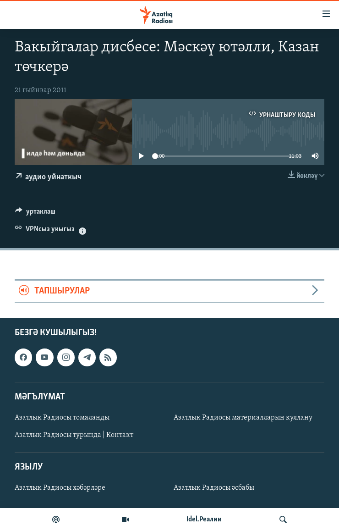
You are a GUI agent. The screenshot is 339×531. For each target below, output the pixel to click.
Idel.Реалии (204, 519)
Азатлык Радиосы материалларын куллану (243, 417)
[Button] (35, 213)
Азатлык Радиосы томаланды (62, 417)
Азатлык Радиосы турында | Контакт (74, 435)
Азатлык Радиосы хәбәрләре (60, 488)
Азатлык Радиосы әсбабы (214, 488)
